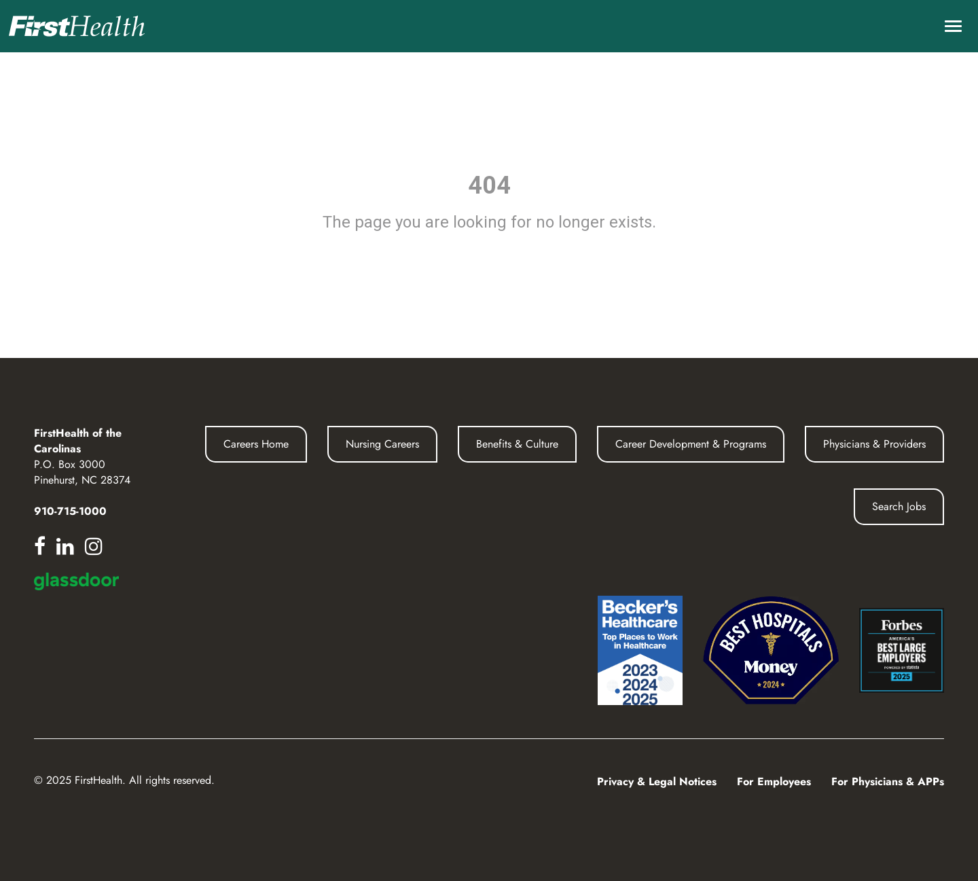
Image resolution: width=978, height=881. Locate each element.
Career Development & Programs (690, 444)
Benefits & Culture (517, 444)
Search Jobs (899, 506)
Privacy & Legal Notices (657, 781)
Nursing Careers (382, 444)
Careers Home (256, 444)
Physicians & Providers (874, 444)
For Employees (774, 781)
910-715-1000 (70, 511)
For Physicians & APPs (887, 781)
